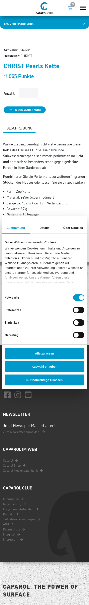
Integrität (11, 534)
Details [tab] (44, 227)
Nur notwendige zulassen (44, 380)
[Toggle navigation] (83, 8)
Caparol (10, 460)
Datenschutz (14, 529)
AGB (8, 524)
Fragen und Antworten (20, 509)
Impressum (13, 539)
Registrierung (14, 504)
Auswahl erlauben (44, 366)
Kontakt (10, 514)
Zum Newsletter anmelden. (24, 431)
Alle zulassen (44, 353)
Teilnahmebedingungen (21, 519)
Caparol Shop (14, 465)
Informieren (13, 499)
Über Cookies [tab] (73, 227)
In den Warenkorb (25, 110)
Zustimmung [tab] (16, 227)
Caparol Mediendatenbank (23, 470)
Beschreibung (19, 127)
